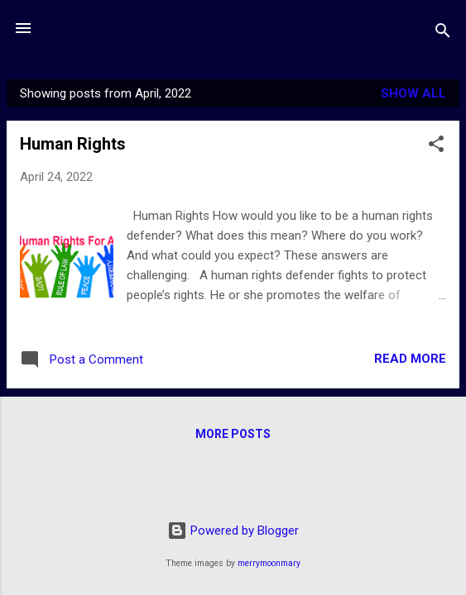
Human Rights (73, 144)
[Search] (443, 33)
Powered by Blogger (233, 530)
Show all (413, 93)
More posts (233, 433)
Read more (410, 358)
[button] (436, 146)
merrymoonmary (269, 563)
